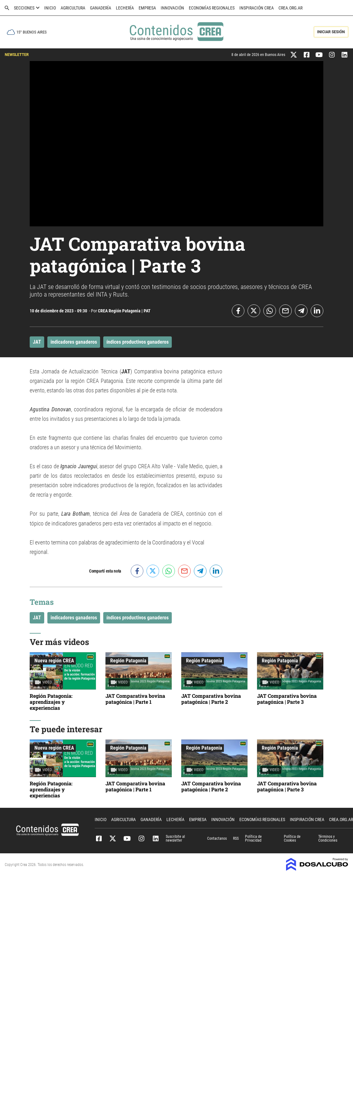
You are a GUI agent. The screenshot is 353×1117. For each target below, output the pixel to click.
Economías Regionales (212, 7)
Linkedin (155, 838)
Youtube (127, 838)
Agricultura (73, 7)
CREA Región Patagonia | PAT (124, 310)
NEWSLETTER (17, 55)
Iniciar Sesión (331, 32)
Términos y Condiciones (327, 838)
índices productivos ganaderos (137, 342)
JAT (37, 342)
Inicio (50, 7)
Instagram (141, 838)
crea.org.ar (290, 7)
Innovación (172, 7)
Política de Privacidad (253, 838)
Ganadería (100, 7)
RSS (236, 838)
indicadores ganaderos (74, 342)
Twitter (113, 838)
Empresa (147, 7)
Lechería (125, 7)
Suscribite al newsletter (175, 838)
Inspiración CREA (256, 7)
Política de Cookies (292, 838)
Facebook (99, 838)
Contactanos (217, 838)
